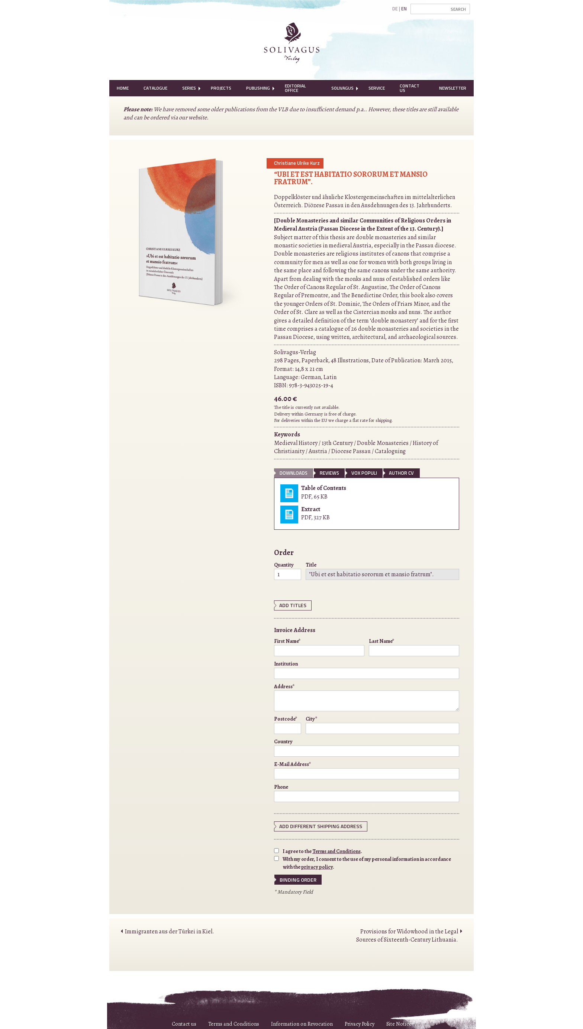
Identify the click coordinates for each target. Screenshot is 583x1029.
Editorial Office (295, 88)
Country (366, 746)
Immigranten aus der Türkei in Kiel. (169, 929)
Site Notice (399, 1022)
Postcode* (287, 724)
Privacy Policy (359, 1022)
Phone (366, 792)
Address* (366, 696)
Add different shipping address (316, 825)
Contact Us (409, 88)
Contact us (184, 1022)
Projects (221, 88)
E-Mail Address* (366, 769)
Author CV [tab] (401, 473)
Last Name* (414, 646)
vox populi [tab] (364, 473)
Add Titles (291, 605)
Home (123, 88)
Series (189, 88)
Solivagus (342, 88)
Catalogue (155, 88)
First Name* (319, 646)
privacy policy (317, 865)
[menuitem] (122, 88)
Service (376, 88)
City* (382, 724)
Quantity (287, 570)
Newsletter (452, 88)
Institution (366, 669)
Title (382, 570)
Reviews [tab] (329, 473)
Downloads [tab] (293, 473)
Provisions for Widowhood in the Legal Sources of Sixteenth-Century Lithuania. (407, 933)
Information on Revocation (302, 1022)
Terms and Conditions (336, 849)
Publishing (258, 88)
